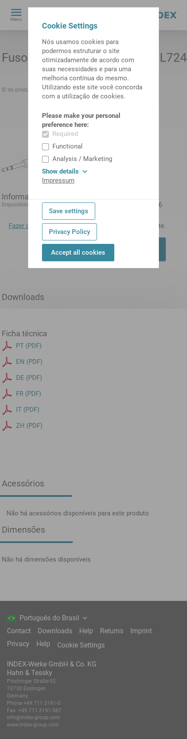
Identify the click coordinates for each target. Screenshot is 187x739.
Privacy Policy (69, 232)
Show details (64, 171)
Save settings (68, 211)
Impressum (58, 180)
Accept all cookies (78, 252)
